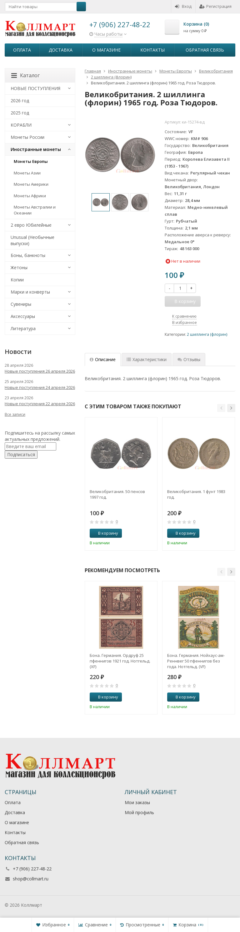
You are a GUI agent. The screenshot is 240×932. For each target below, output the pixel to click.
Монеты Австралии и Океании (35, 210)
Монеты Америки (31, 184)
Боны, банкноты (28, 255)
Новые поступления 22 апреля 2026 (40, 403)
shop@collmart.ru (30, 879)
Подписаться (21, 454)
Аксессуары (23, 316)
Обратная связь (205, 50)
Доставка (60, 50)
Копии (17, 280)
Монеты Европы (31, 161)
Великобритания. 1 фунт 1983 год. (196, 494)
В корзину (104, 533)
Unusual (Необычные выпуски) (32, 240)
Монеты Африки (30, 196)
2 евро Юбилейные (31, 225)
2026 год (20, 100)
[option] (100, 202)
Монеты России (27, 137)
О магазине (106, 50)
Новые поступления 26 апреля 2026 (40, 371)
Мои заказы (137, 802)
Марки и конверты (30, 292)
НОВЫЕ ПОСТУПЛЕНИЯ (35, 88)
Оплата (22, 50)
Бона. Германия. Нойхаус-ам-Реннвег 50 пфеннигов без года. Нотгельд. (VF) (196, 660)
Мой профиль (139, 812)
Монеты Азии (27, 173)
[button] (221, 408)
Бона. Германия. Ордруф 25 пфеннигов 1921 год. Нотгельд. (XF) (120, 660)
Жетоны (19, 267)
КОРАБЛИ (21, 125)
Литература (23, 328)
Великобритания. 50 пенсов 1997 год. (117, 494)
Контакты (152, 50)
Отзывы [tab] (189, 359)
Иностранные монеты (36, 149)
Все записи (15, 414)
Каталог (25, 75)
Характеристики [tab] (147, 359)
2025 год (20, 113)
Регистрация (215, 6)
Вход (183, 6)
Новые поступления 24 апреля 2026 (40, 387)
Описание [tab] (103, 359)
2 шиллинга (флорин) (207, 334)
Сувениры (21, 304)
